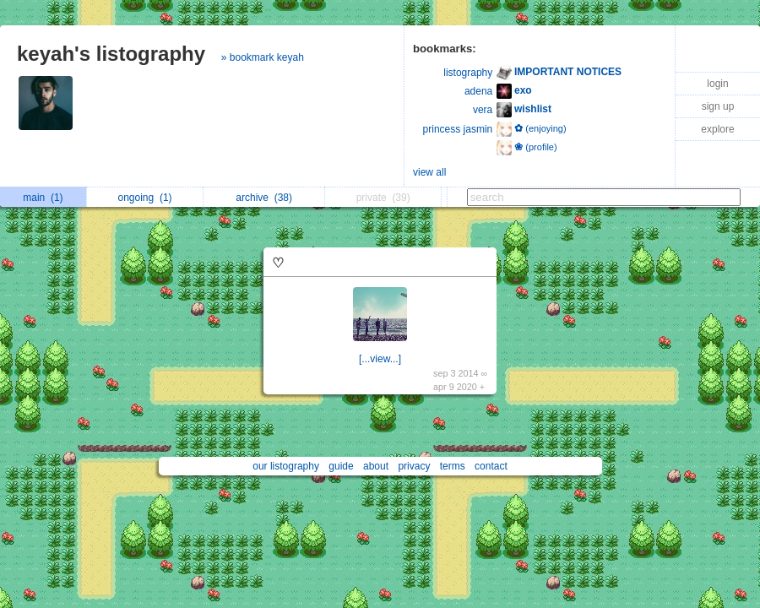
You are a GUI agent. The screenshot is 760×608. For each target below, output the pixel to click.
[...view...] (380, 359)
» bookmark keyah (262, 57)
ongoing (145, 198)
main (42, 198)
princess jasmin (458, 129)
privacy (414, 466)
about (375, 466)
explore (717, 129)
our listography (285, 466)
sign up (718, 106)
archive (264, 198)
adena (478, 91)
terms (452, 466)
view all (429, 172)
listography (467, 73)
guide (340, 466)
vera (482, 110)
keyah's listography (111, 53)
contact (491, 466)
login (717, 84)
